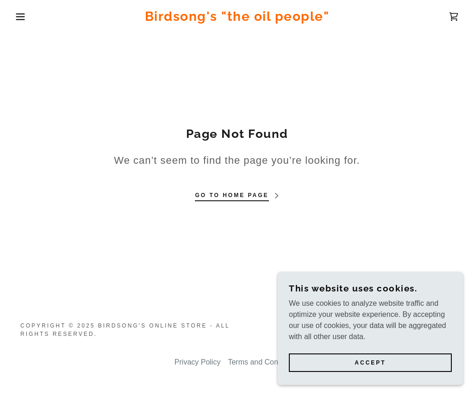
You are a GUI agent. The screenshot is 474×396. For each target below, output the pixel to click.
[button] (23, 16)
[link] (237, 18)
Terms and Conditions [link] (263, 362)
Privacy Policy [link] (198, 362)
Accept (370, 362)
